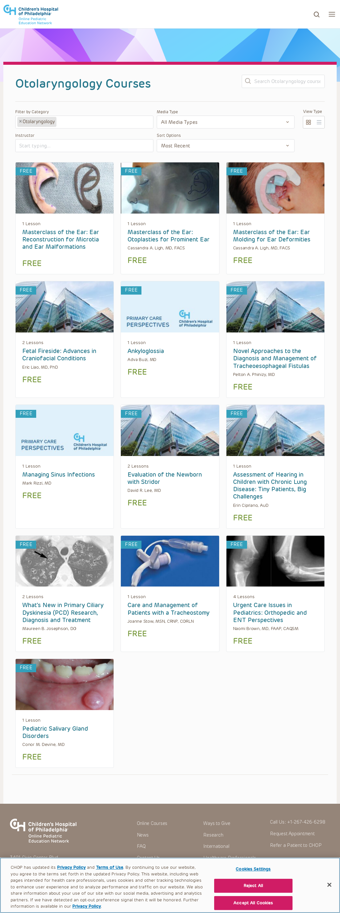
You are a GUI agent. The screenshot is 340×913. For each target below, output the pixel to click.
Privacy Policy (71, 873)
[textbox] (82, 122)
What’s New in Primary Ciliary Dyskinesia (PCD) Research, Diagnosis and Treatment (63, 612)
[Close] (329, 891)
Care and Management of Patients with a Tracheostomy (169, 608)
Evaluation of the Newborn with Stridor (165, 478)
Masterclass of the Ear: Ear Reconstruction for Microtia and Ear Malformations (60, 239)
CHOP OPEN (30, 14)
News (143, 835)
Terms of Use (109, 873)
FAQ (141, 846)
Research (213, 835)
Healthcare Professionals (229, 858)
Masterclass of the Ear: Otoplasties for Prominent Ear (169, 235)
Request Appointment (292, 834)
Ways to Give (216, 823)
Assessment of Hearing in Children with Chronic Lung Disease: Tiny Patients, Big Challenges (270, 486)
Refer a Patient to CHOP (295, 845)
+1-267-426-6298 (306, 822)
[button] (331, 14)
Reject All (253, 892)
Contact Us (148, 858)
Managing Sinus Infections (58, 474)
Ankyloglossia (146, 351)
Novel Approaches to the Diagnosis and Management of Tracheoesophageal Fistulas (275, 358)
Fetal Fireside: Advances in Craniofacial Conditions (59, 354)
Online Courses (152, 823)
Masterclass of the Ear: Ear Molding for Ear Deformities (271, 235)
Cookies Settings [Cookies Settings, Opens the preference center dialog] (253, 875)
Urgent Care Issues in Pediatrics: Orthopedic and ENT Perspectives (270, 612)
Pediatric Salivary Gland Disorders (55, 732)
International (216, 846)
